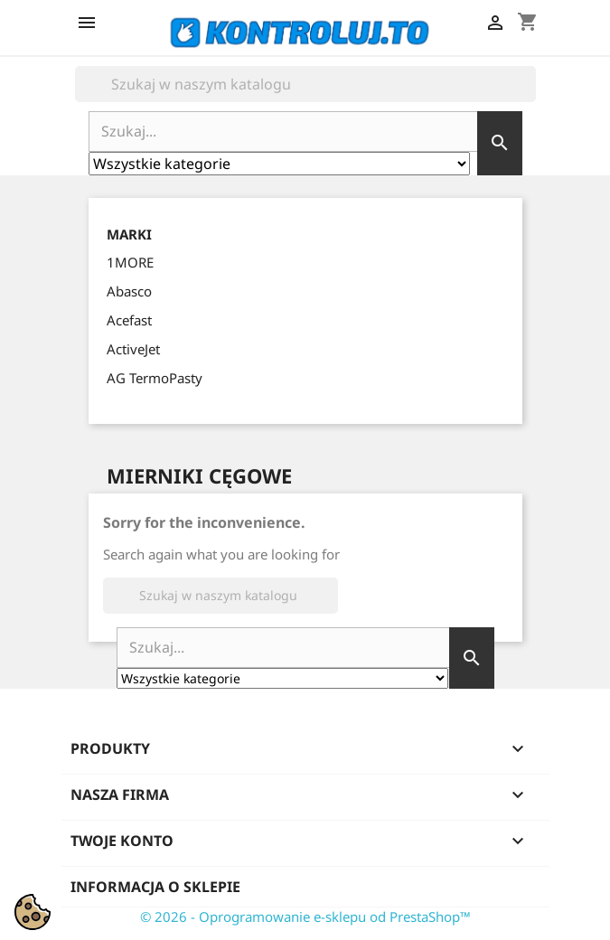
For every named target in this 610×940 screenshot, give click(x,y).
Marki (129, 234)
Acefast (129, 320)
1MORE (130, 262)
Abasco (129, 291)
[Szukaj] (305, 84)
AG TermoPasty (154, 378)
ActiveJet (133, 349)
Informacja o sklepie (155, 887)
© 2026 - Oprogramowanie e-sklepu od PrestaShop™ (305, 916)
